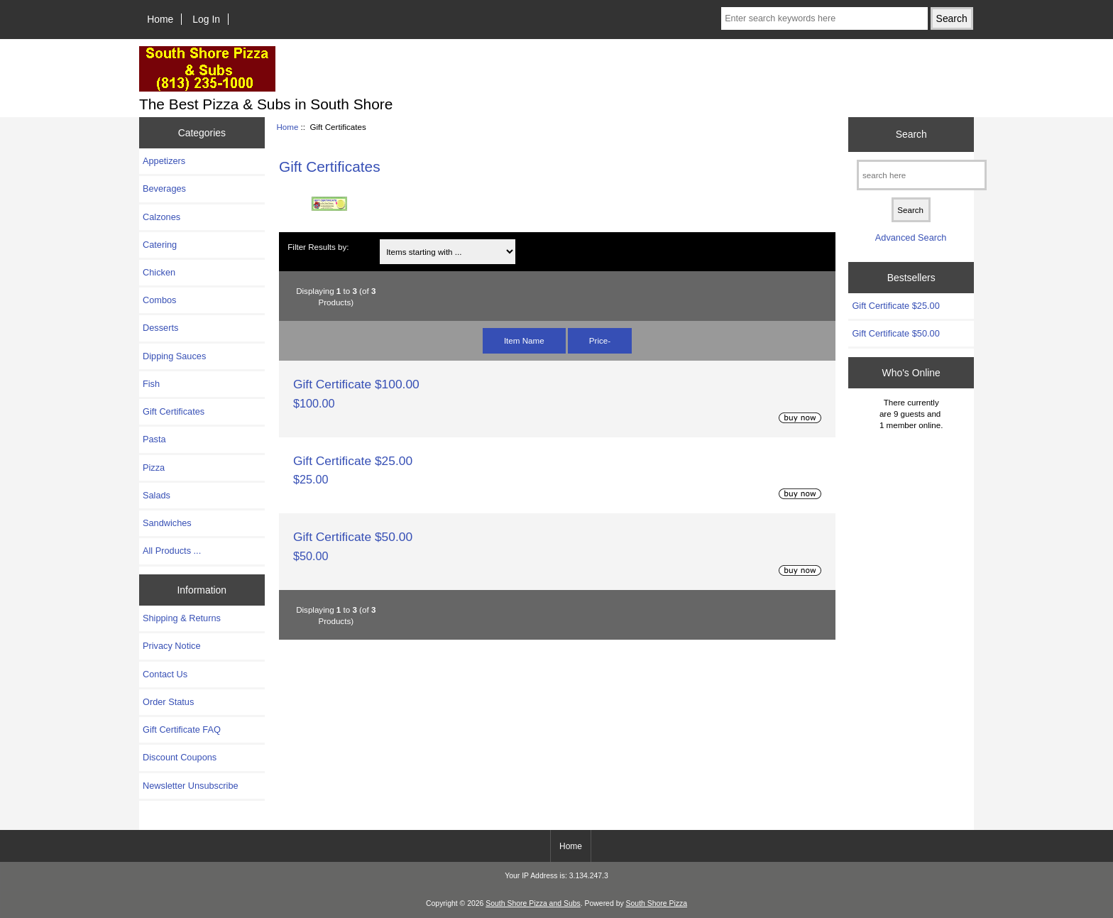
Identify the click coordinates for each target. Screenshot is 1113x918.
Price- (599, 340)
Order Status (168, 701)
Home (160, 19)
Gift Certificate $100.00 (356, 384)
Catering (160, 244)
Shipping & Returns (182, 618)
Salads (156, 495)
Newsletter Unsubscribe (190, 785)
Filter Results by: (318, 246)
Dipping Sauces (174, 356)
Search (911, 134)
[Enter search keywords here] (824, 18)
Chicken (159, 272)
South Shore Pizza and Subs (533, 903)
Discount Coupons (179, 757)
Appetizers (164, 160)
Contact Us (165, 674)
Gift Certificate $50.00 (352, 537)
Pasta (154, 439)
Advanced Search (911, 237)
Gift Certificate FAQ (182, 729)
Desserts (160, 327)
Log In (206, 19)
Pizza (154, 467)
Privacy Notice (171, 645)
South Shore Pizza (656, 903)
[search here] (922, 175)
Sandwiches (167, 523)
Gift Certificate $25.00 (352, 461)
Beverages (164, 188)
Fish (151, 383)
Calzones (161, 217)
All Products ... (172, 550)
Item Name (524, 340)
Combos (159, 300)
